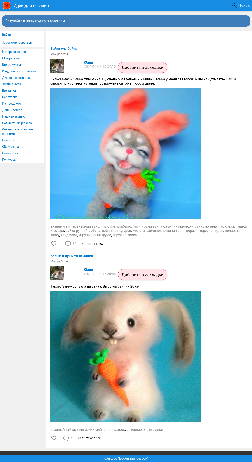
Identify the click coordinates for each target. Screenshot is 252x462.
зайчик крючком (180, 226)
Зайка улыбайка (63, 49)
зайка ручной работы (83, 231)
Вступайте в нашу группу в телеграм (35, 21)
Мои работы (11, 58)
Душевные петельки (17, 78)
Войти (6, 34)
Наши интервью (13, 116)
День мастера (12, 110)
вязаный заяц (88, 226)
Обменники (10, 153)
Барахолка (10, 97)
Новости (8, 140)
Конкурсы (9, 159)
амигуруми (85, 429)
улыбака (108, 226)
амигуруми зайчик (149, 226)
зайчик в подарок (116, 231)
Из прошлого (11, 103)
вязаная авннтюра (178, 231)
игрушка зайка (125, 235)
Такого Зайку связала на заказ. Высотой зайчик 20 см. (95, 286)
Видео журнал (12, 64)
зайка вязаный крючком (215, 226)
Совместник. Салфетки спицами (19, 131)
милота (139, 231)
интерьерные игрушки (145, 429)
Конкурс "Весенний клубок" (126, 458)
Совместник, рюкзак (17, 123)
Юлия (88, 62)
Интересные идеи (15, 52)
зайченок (154, 231)
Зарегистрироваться (17, 42)
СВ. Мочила (10, 146)
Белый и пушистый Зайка (71, 256)
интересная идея (209, 231)
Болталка (9, 90)
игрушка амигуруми (95, 235)
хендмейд (69, 235)
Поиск (244, 5)
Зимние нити (11, 84)
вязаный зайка (62, 226)
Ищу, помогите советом (19, 71)
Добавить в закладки (142, 67)
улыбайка (125, 226)
